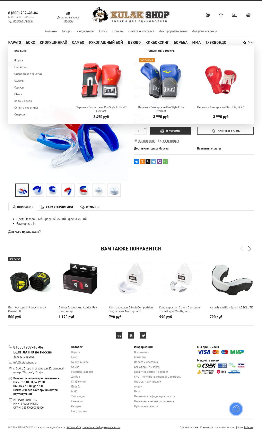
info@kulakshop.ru (25, 362)
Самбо (78, 42)
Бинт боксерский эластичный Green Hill (27, 309)
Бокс (30, 42)
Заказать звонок (23, 21)
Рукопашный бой (106, 42)
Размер (138, 115)
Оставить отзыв (162, 69)
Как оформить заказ (173, 31)
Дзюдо (134, 42)
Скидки (67, 31)
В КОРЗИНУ (170, 130)
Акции (102, 31)
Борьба (180, 42)
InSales (248, 427)
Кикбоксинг (157, 42)
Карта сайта (74, 427)
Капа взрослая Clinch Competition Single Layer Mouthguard (131, 309)
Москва (163, 148)
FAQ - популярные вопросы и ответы (157, 376)
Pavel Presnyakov (203, 427)
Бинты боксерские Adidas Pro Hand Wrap (78, 309)
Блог (137, 391)
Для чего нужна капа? (24, 231)
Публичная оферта (146, 406)
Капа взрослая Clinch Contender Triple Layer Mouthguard (180, 309)
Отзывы (117, 31)
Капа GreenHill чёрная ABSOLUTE (231, 307)
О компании (141, 352)
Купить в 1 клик (225, 130)
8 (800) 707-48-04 (23, 12)
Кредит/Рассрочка (204, 31)
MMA (196, 42)
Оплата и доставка (141, 31)
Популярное (85, 31)
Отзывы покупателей (147, 381)
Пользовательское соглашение (154, 401)
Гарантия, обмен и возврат (151, 371)
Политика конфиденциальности (154, 396)
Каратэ (14, 42)
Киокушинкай (53, 42)
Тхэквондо (215, 42)
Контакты (140, 357)
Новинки (51, 31)
